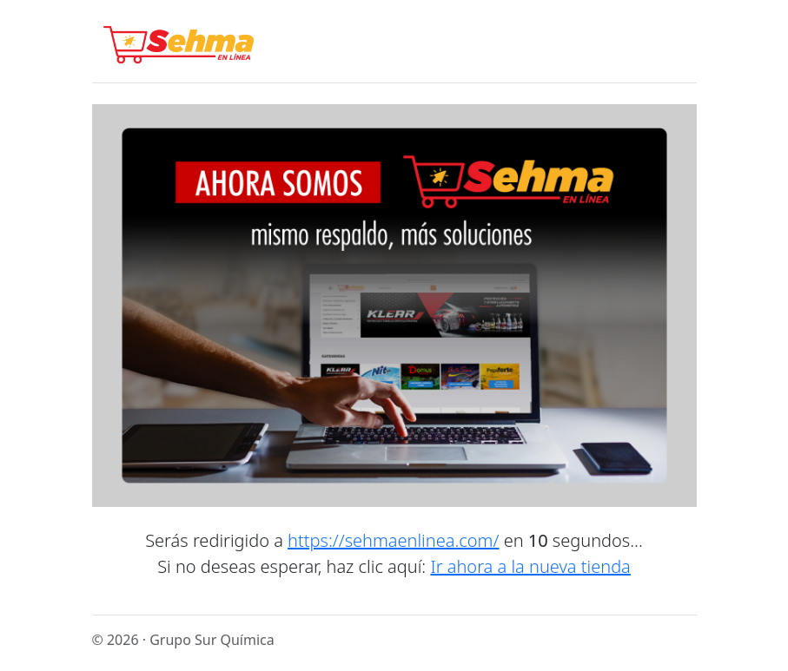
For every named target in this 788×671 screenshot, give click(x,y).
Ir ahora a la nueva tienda (530, 566)
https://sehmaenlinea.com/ (393, 540)
